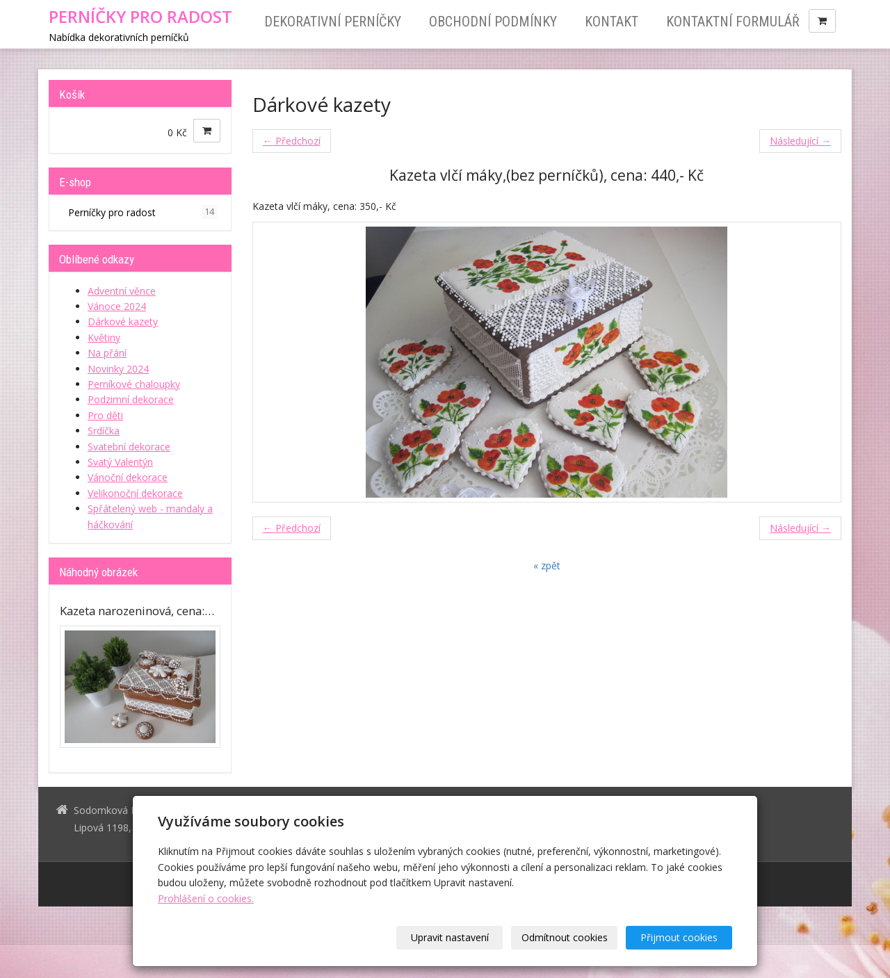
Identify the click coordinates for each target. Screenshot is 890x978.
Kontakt (611, 21)
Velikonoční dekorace (135, 493)
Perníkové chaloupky (134, 384)
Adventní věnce (122, 291)
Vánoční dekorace (128, 477)
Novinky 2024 (118, 368)
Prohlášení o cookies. (206, 898)
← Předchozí (292, 140)
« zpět (546, 565)
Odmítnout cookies (564, 937)
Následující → (800, 140)
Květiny (104, 337)
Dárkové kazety (123, 321)
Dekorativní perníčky (332, 21)
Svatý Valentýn (120, 461)
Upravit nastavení (450, 937)
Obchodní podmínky (493, 21)
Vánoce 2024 (117, 306)
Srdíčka (104, 430)
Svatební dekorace (129, 446)
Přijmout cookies (679, 937)
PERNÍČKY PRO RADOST (140, 17)
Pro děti (105, 415)
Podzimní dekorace (131, 399)
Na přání (107, 352)
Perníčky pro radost (142, 212)
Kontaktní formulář (733, 21)
